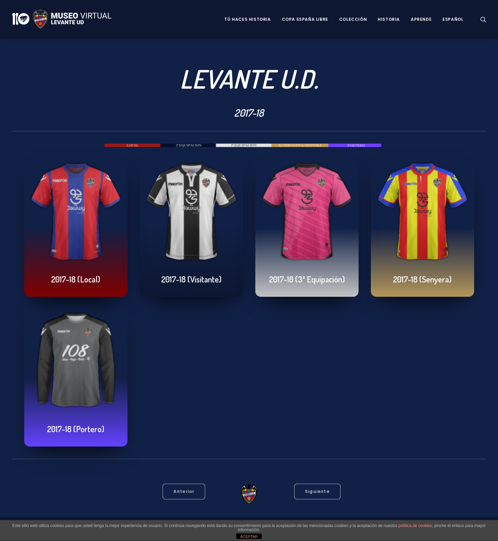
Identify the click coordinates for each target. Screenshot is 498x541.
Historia (389, 19)
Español (452, 19)
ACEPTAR (249, 537)
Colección (353, 19)
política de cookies (415, 525)
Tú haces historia (247, 19)
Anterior (184, 491)
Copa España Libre (305, 19)
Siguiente (317, 491)
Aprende (421, 19)
